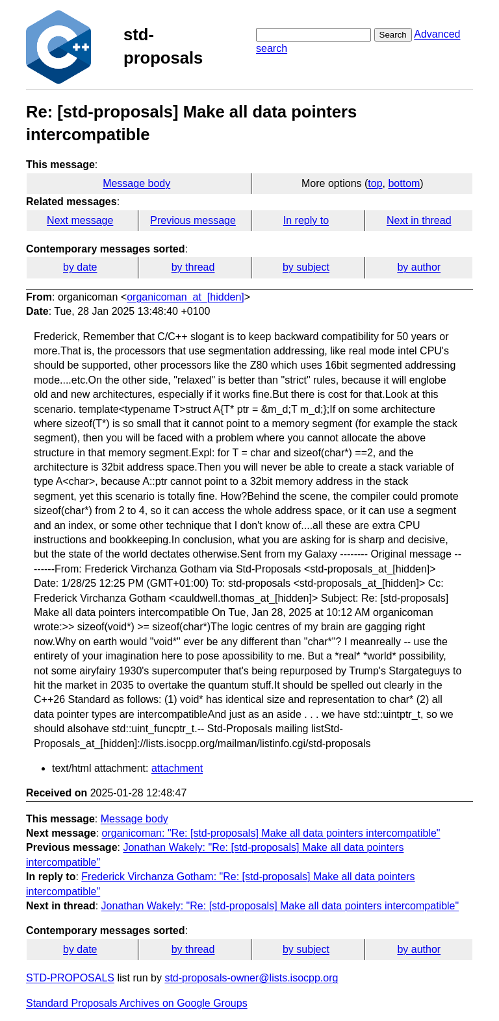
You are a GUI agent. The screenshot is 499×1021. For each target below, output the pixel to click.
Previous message (193, 220)
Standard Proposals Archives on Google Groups (137, 1003)
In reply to (306, 220)
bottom (404, 183)
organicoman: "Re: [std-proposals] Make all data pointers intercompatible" (271, 833)
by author (419, 267)
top (375, 183)
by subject (306, 267)
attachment (177, 768)
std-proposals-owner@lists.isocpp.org (251, 977)
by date (80, 267)
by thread (193, 267)
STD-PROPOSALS (70, 977)
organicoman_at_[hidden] (185, 296)
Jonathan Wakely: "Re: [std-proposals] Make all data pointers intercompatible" (280, 905)
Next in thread (419, 220)
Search (393, 35)
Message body (136, 183)
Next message (80, 220)
